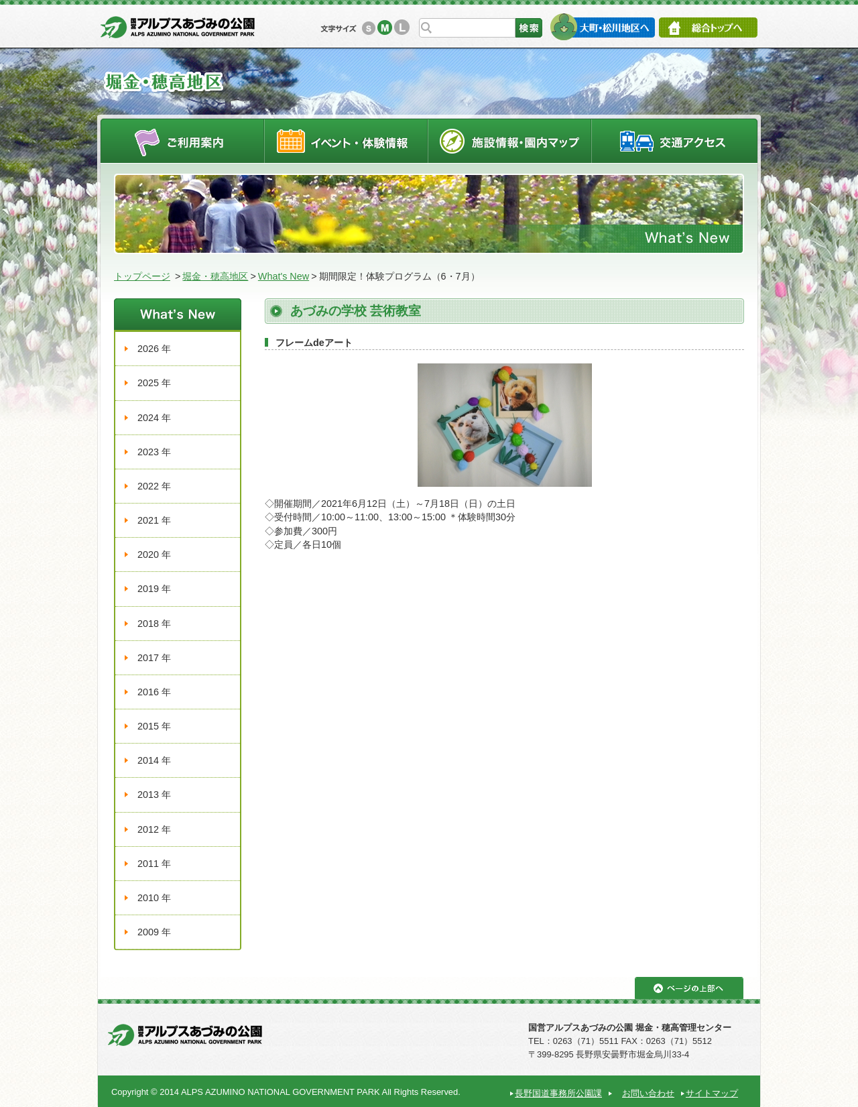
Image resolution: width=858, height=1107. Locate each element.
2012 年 (154, 829)
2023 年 (154, 452)
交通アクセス (675, 140)
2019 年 (154, 588)
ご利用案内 (182, 140)
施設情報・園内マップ (510, 140)
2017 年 (154, 657)
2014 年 (154, 760)
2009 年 (154, 932)
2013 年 (154, 794)
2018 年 (154, 623)
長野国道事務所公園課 (558, 1093)
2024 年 (154, 417)
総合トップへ (708, 27)
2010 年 (154, 897)
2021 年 (154, 520)
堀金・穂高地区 (215, 276)
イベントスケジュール (346, 140)
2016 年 (154, 692)
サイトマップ (712, 1093)
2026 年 (154, 348)
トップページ (142, 276)
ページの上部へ (689, 988)
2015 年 (154, 726)
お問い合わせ (648, 1093)
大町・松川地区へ (602, 26)
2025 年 (154, 382)
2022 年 (154, 486)
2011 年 (154, 863)
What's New (283, 276)
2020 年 (154, 554)
